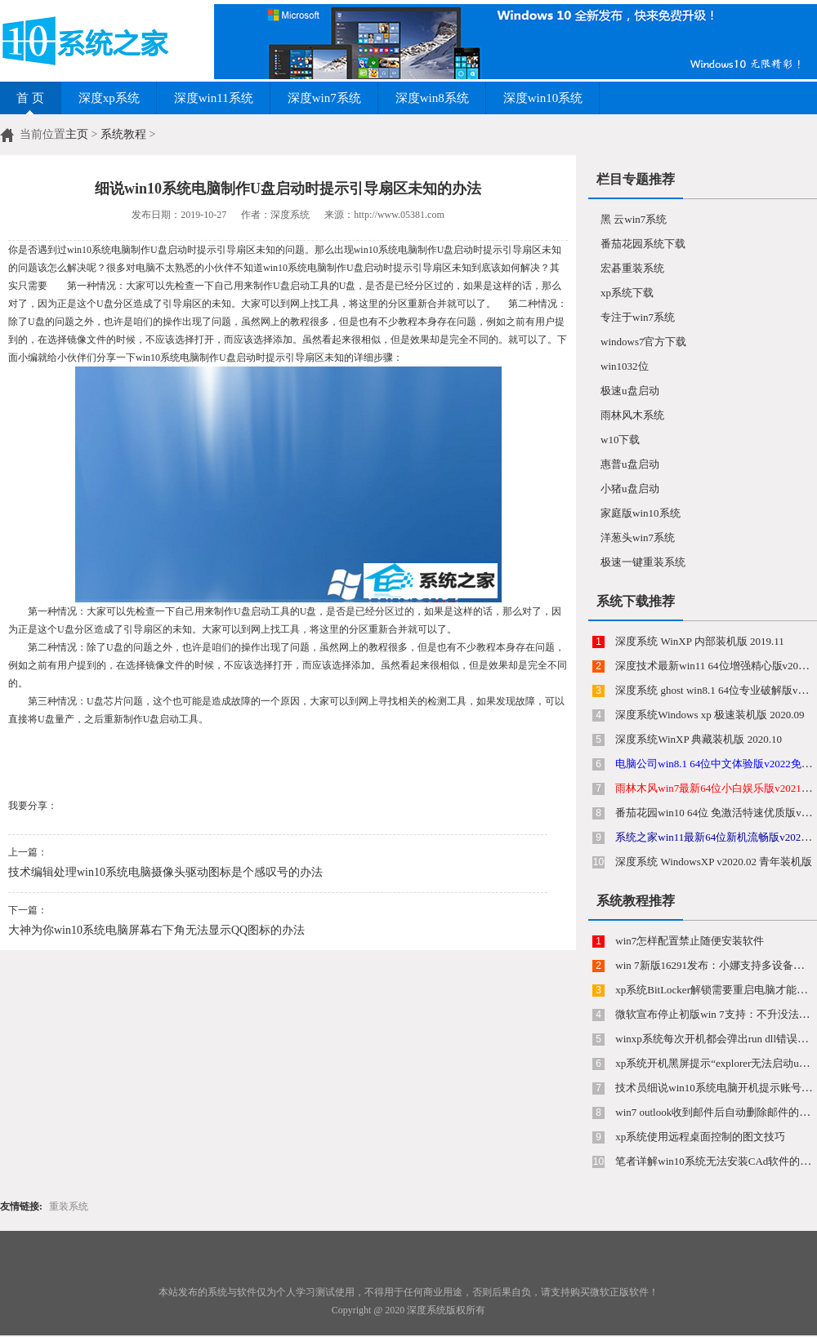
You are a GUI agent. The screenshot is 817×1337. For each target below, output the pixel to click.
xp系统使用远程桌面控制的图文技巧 (699, 1136)
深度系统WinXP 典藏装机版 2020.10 (697, 739)
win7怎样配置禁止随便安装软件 (688, 941)
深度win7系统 (324, 97)
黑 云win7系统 (633, 219)
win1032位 (624, 366)
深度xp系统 (109, 97)
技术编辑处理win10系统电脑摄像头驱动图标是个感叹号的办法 (165, 872)
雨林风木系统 (632, 415)
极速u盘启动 (629, 390)
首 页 (30, 97)
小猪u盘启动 (629, 488)
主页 (76, 134)
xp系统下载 (627, 292)
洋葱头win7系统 (637, 537)
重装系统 (68, 1206)
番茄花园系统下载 (642, 244)
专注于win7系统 (637, 317)
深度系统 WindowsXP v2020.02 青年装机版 (712, 861)
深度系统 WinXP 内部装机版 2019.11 (698, 641)
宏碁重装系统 (632, 268)
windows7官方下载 (643, 341)
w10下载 (620, 439)
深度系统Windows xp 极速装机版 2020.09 (709, 714)
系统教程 (123, 134)
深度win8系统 (432, 97)
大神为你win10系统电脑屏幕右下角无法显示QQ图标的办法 (156, 930)
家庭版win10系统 (640, 513)
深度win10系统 (543, 97)
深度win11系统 (213, 97)
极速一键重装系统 (642, 562)
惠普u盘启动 (629, 464)
